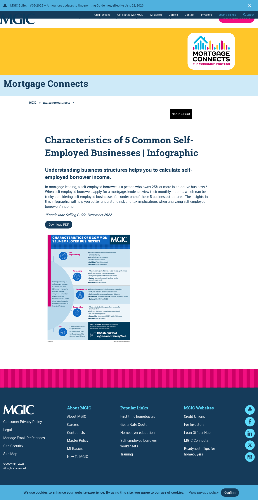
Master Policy (77, 452)
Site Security (13, 457)
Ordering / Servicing (102, 29)
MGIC (32, 114)
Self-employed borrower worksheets (138, 455)
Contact (189, 14)
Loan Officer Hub (197, 444)
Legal (7, 441)
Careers (173, 14)
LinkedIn (250, 449)
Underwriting (71, 29)
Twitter (250, 461)
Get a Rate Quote (133, 436)
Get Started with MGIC (130, 14)
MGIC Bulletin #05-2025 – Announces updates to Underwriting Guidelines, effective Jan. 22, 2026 (77, 5)
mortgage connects (56, 114)
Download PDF (58, 236)
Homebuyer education (137, 444)
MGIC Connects (196, 452)
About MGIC (202, 29)
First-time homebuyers (137, 428)
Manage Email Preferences (24, 449)
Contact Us (76, 444)
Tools (148, 29)
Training (130, 29)
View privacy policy (204, 492)
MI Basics (156, 14)
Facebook (250, 437)
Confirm (229, 492)
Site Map (10, 465)
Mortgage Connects (173, 29)
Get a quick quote (236, 29)
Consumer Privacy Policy (22, 433)
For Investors (194, 436)
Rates (50, 29)
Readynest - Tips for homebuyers (199, 463)
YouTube (250, 473)
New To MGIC (77, 468)
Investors (206, 14)
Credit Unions (102, 14)
